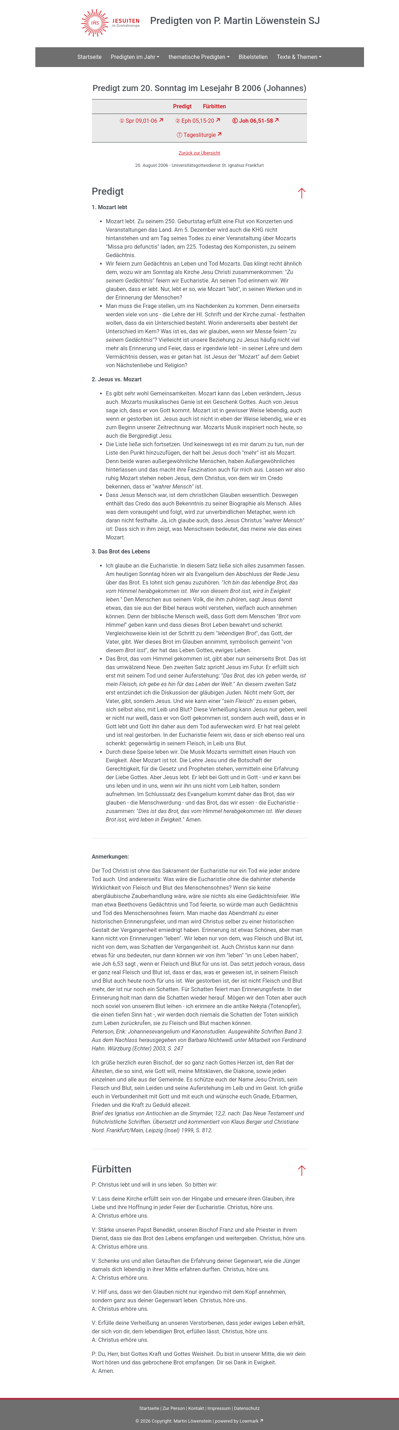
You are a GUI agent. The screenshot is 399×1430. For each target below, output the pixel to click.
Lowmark (249, 1421)
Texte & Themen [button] (297, 57)
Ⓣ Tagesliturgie (196, 135)
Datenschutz (246, 1408)
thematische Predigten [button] (197, 57)
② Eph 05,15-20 (194, 120)
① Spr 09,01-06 (138, 120)
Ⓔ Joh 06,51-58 (252, 120)
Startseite (89, 57)
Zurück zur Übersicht (200, 153)
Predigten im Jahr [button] (133, 57)
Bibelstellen (253, 57)
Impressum (218, 1408)
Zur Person (174, 1408)
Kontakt (196, 1408)
